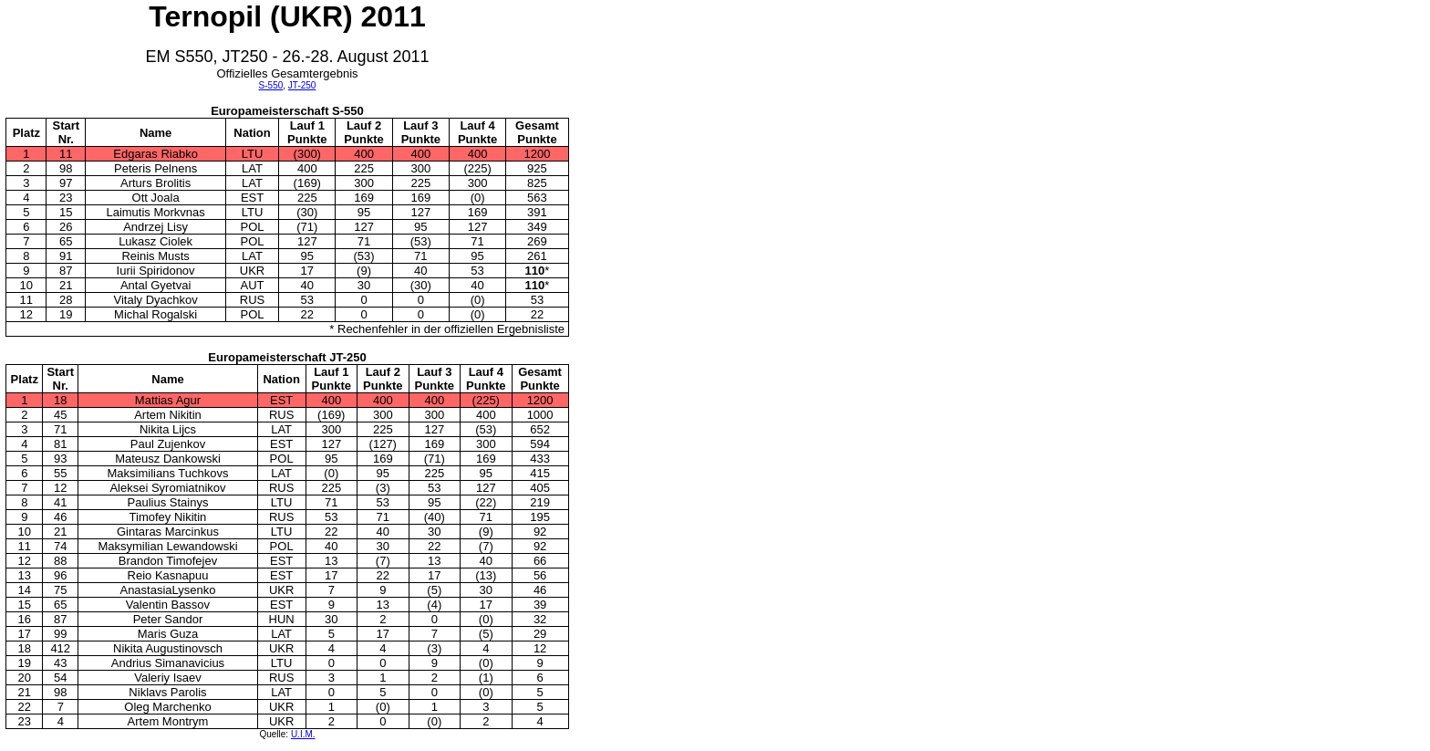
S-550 (271, 85)
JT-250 (302, 85)
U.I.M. (303, 734)
